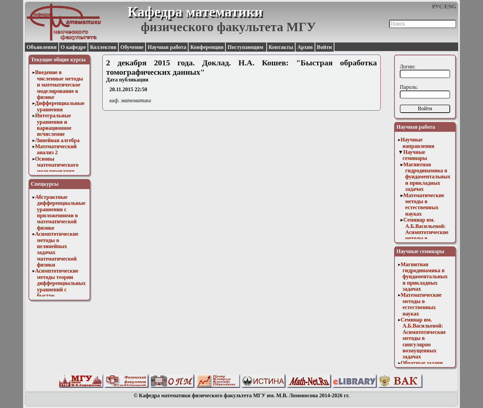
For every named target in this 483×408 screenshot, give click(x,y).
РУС (437, 6)
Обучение (132, 47)
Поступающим (245, 47)
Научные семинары (414, 155)
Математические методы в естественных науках (423, 204)
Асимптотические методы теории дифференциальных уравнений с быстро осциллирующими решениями (60, 289)
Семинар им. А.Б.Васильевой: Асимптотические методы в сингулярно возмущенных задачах (425, 238)
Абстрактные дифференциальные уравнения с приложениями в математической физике (60, 212)
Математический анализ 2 (55, 149)
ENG (450, 6)
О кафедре (73, 47)
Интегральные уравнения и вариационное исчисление (53, 125)
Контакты (281, 47)
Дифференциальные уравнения (60, 106)
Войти (324, 47)
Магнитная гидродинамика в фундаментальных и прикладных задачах (426, 177)
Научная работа (167, 47)
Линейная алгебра (57, 140)
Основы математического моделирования (56, 165)
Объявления (41, 47)
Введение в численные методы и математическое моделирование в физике (59, 84)
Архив (305, 47)
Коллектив (103, 47)
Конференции (206, 47)
